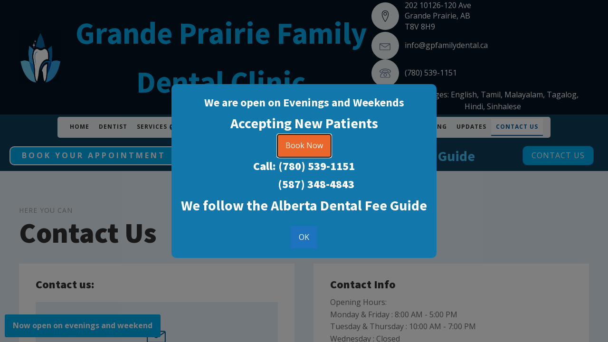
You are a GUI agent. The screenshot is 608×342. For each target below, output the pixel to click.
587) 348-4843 (318, 184)
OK (304, 237)
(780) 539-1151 (316, 166)
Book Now (304, 145)
